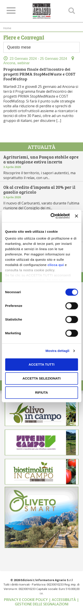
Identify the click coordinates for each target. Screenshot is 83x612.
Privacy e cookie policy (26, 599)
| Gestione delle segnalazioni (47, 601)
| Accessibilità (63, 599)
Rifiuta (41, 392)
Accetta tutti (41, 364)
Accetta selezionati (41, 378)
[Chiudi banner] (76, 215)
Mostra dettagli (57, 351)
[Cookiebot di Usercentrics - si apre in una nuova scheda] (52, 216)
